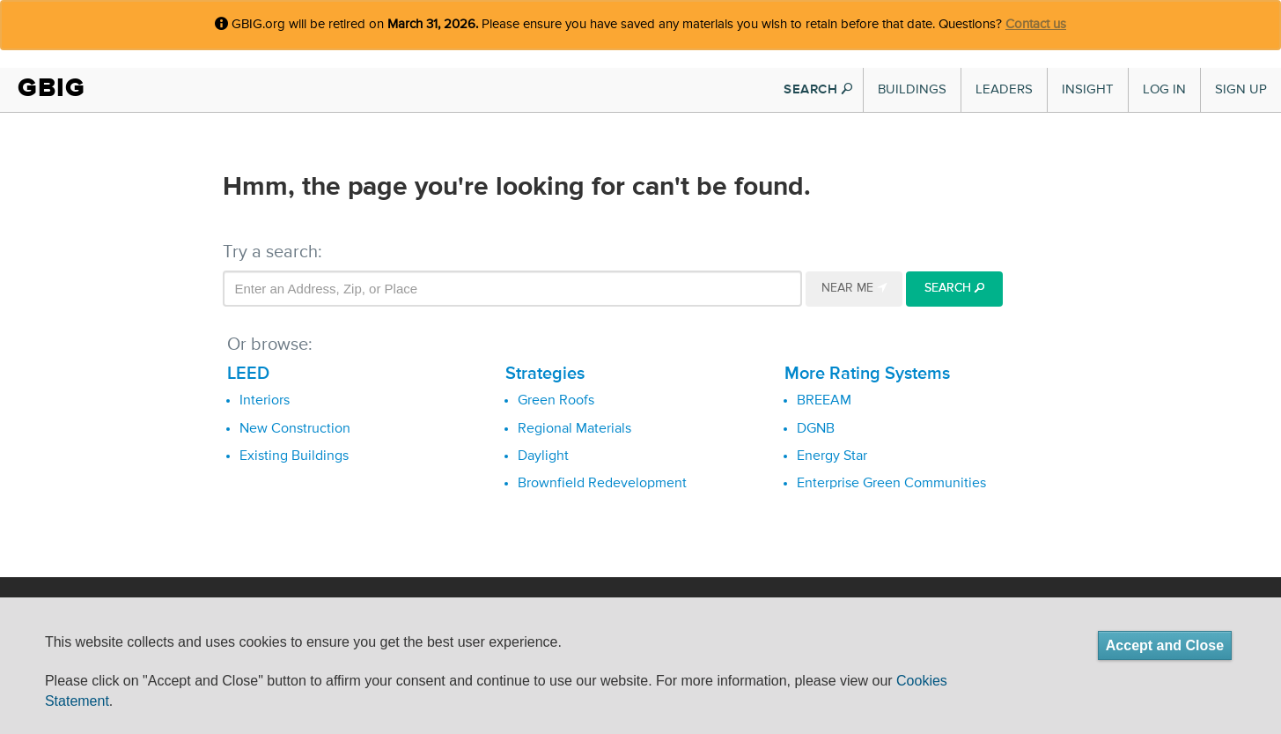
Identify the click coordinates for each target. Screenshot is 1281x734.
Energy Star (832, 456)
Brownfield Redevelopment (602, 484)
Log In (1164, 89)
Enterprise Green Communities (891, 484)
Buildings (912, 89)
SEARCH (818, 89)
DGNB (816, 429)
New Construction (294, 429)
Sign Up (1241, 89)
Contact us (1035, 24)
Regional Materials (574, 429)
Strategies (545, 374)
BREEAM (824, 401)
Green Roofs (556, 401)
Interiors (264, 401)
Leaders (1004, 89)
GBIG (51, 87)
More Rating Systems (867, 374)
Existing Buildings (294, 456)
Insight (1088, 89)
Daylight (543, 456)
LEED (248, 374)
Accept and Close (1165, 645)
